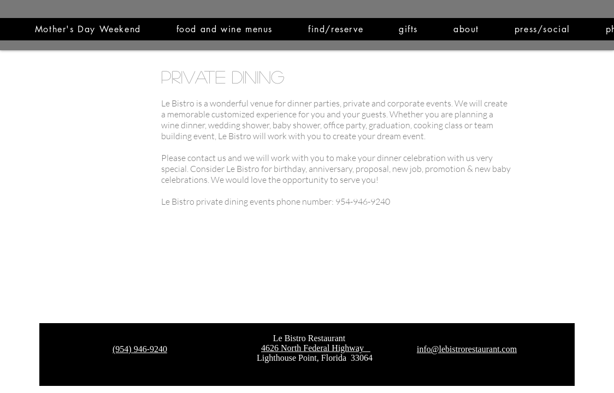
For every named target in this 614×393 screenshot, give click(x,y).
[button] (224, 29)
